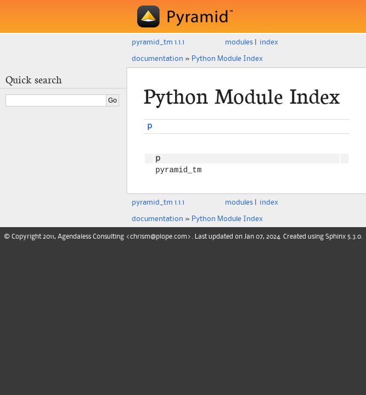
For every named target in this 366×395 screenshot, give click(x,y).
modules (239, 42)
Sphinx (335, 238)
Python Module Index (227, 58)
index (269, 42)
